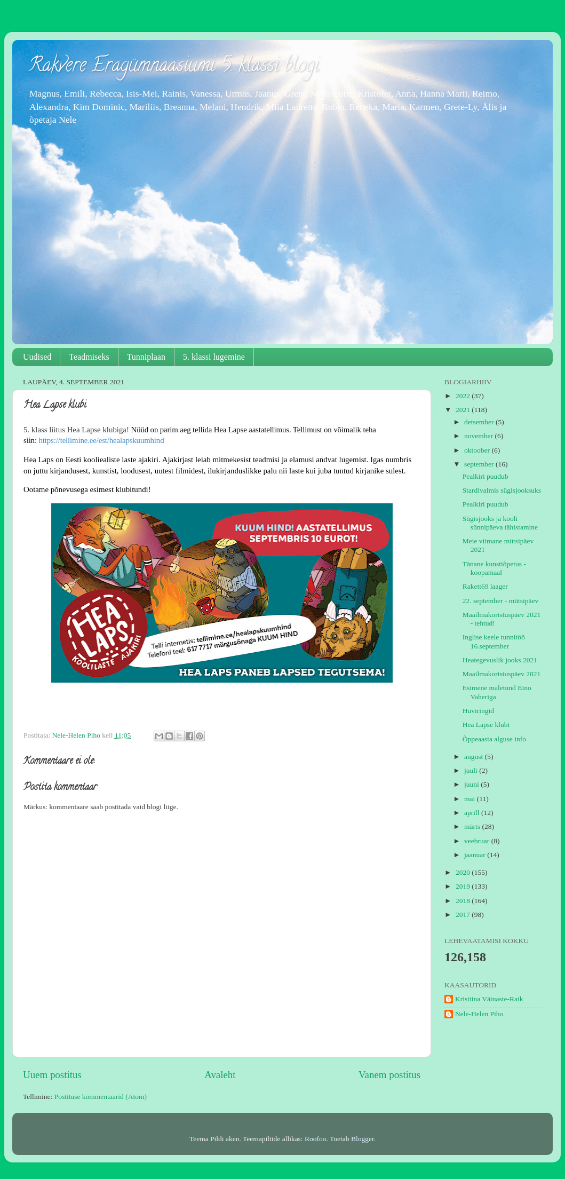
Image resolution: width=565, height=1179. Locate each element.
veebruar (477, 841)
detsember (480, 422)
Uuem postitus (52, 1074)
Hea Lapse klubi (486, 725)
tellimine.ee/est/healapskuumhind (101, 440)
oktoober (477, 450)
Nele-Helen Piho (479, 1014)
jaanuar (475, 855)
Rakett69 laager (485, 586)
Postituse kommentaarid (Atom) (100, 1097)
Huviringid (478, 711)
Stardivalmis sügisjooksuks (502, 490)
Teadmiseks (89, 356)
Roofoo (316, 1139)
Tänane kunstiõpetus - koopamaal (494, 568)
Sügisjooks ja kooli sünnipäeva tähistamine (500, 523)
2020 (464, 872)
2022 (464, 396)
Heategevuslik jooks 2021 (500, 660)
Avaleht (219, 1074)
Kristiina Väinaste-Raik (489, 999)
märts (473, 826)
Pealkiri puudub (485, 476)
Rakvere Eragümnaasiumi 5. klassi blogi (173, 67)
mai (470, 799)
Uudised (37, 356)
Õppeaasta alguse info (494, 739)
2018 (464, 901)
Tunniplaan (146, 356)
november (479, 436)
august (474, 757)
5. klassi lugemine (214, 356)
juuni (472, 784)
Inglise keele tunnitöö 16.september (494, 641)
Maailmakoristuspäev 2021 (502, 674)
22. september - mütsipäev (500, 601)
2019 (464, 886)
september (480, 464)
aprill (472, 813)
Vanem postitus (389, 1074)
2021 (464, 410)
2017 (464, 915)
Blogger (362, 1139)
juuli (471, 770)
